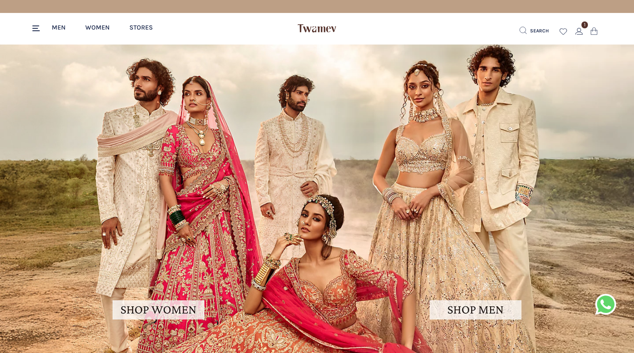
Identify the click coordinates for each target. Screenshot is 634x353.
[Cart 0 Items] (594, 33)
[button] (63, 27)
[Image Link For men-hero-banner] (475, 198)
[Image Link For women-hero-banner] (158, 198)
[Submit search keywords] (534, 31)
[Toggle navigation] (37, 29)
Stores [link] (141, 27)
